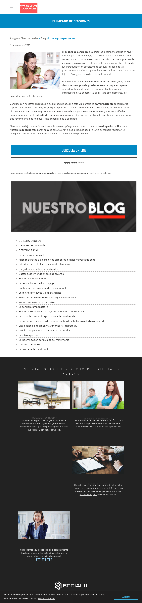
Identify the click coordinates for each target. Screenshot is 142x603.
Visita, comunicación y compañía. (37, 302)
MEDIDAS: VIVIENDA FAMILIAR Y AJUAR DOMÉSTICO (48, 297)
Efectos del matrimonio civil (34, 278)
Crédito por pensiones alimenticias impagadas (44, 330)
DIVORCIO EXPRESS (29, 344)
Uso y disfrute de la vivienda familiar (39, 269)
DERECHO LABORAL (30, 240)
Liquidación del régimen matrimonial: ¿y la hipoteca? (48, 325)
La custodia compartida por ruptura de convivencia (47, 316)
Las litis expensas (28, 335)
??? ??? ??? (74, 163)
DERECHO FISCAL (28, 250)
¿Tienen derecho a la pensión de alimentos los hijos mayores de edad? (57, 259)
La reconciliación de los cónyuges (37, 283)
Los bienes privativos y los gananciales (40, 292)
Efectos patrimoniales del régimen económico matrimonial (51, 311)
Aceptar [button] (126, 597)
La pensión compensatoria (33, 255)
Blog (43, 38)
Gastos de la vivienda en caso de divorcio (41, 273)
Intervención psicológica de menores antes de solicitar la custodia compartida (62, 321)
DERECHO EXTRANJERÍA (32, 245)
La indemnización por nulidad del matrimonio (44, 339)
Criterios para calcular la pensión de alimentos (44, 264)
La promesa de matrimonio (34, 349)
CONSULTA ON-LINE (74, 150)
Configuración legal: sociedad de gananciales (43, 288)
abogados (40, 103)
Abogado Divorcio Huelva (24, 38)
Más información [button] (46, 598)
